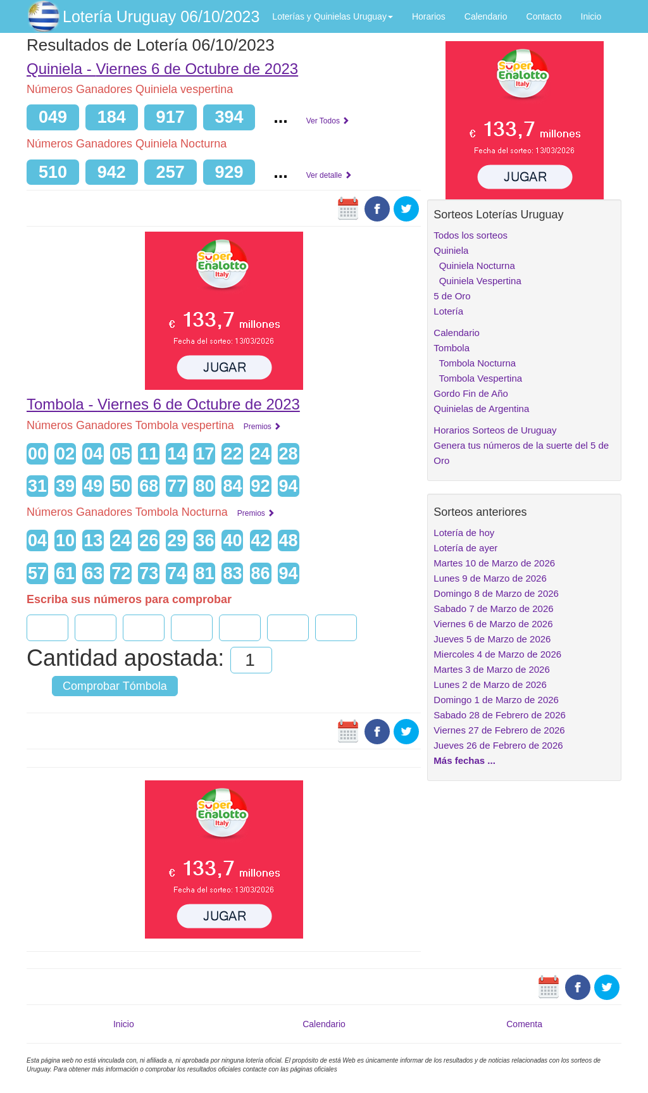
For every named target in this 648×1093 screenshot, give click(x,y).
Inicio (591, 16)
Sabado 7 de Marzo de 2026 (493, 608)
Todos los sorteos (470, 235)
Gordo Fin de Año (470, 393)
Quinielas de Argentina (481, 408)
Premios (262, 426)
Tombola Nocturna (474, 363)
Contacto (544, 16)
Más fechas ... (464, 760)
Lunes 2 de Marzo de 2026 (489, 684)
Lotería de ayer (465, 547)
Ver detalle (329, 175)
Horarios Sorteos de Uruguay (494, 430)
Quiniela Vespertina (477, 280)
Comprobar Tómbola (115, 686)
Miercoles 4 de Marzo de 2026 (497, 654)
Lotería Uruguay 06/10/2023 (161, 16)
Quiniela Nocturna (473, 265)
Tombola (451, 347)
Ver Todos (327, 120)
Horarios (429, 16)
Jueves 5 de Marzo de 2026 (492, 639)
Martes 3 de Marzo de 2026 (491, 669)
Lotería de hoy (463, 532)
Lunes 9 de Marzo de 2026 (489, 578)
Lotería (448, 311)
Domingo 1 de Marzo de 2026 (496, 699)
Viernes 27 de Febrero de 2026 (498, 730)
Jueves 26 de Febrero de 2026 (498, 745)
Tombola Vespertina (477, 378)
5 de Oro (451, 295)
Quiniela (450, 250)
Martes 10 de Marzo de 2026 (494, 563)
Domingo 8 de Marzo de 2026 (496, 593)
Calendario (486, 16)
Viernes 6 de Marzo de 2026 (492, 623)
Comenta (524, 1024)
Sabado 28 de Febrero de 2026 (499, 714)
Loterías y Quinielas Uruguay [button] (332, 16)
